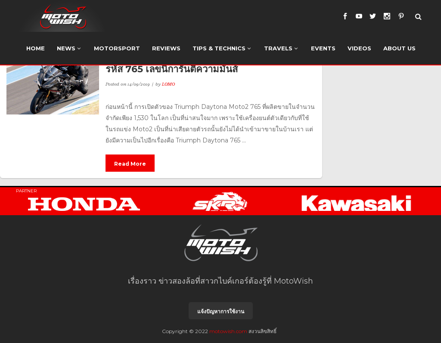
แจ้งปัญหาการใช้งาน (220, 311)
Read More (130, 164)
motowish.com (228, 331)
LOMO (168, 83)
